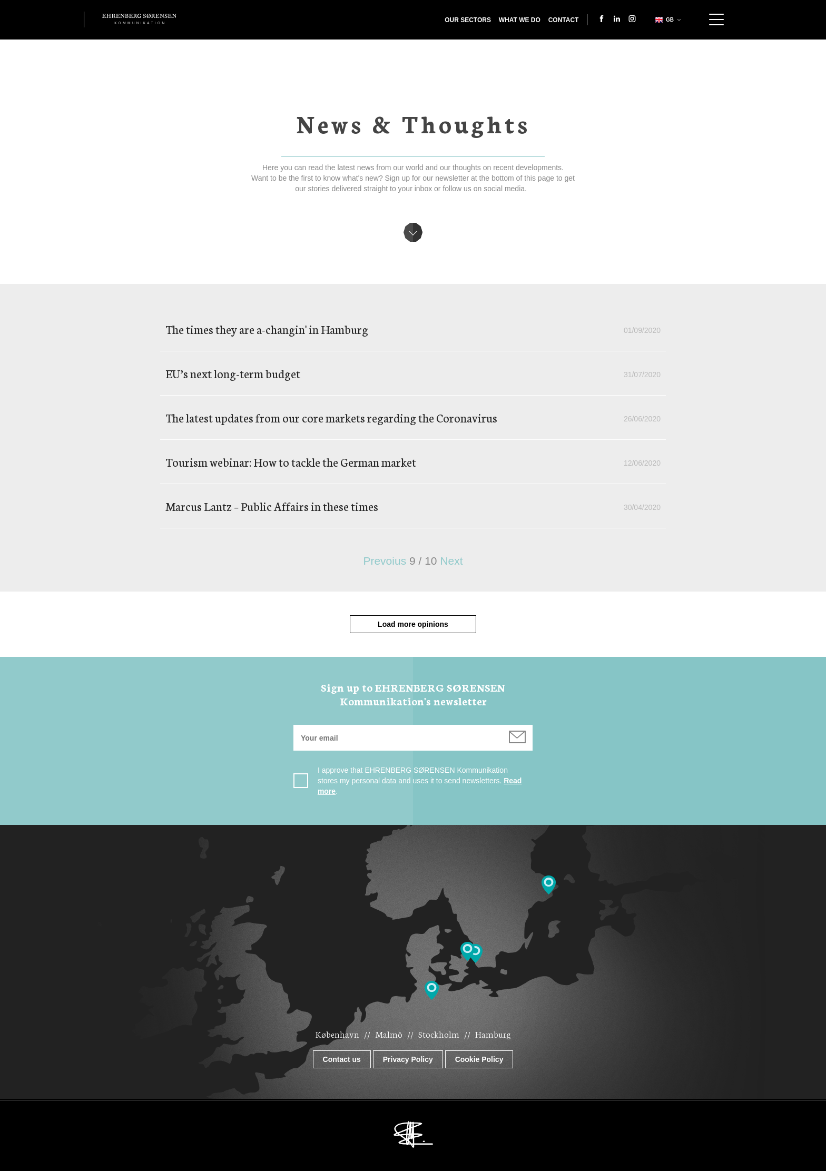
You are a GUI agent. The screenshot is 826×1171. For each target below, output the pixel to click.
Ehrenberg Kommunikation (139, 19)
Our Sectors (468, 20)
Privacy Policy (408, 1059)
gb (663, 20)
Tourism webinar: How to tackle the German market (290, 462)
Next (451, 561)
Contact (563, 20)
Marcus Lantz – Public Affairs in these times (271, 506)
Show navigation (716, 19)
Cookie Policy (479, 1059)
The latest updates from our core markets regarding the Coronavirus (331, 417)
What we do (519, 20)
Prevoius (384, 561)
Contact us (342, 1059)
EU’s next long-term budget (232, 373)
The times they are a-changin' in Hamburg (266, 329)
